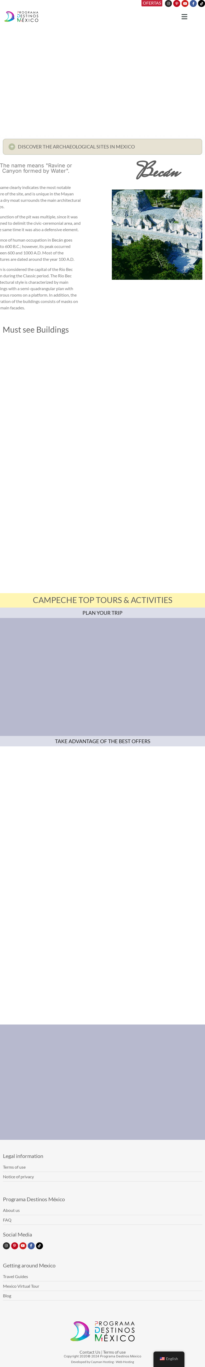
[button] (102, 148)
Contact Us (90, 1351)
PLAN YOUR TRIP (102, 613)
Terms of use (114, 1351)
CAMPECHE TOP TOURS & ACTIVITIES (102, 600)
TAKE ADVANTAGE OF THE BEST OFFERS (102, 741)
